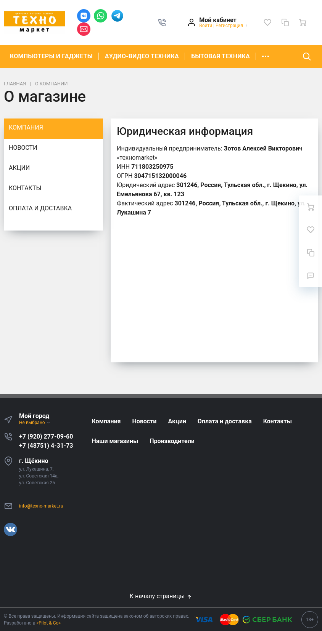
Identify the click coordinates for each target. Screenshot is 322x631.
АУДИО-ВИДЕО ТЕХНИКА (142, 56)
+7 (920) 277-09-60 (46, 436)
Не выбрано (35, 422)
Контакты (25, 188)
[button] (162, 22)
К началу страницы (161, 596)
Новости (23, 147)
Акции (19, 167)
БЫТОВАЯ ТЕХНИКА (220, 56)
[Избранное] (267, 22)
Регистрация (229, 25)
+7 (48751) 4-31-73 (46, 445)
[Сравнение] (285, 22)
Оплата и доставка (40, 208)
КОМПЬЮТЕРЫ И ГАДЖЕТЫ (51, 56)
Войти (205, 25)
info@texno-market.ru (41, 506)
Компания (26, 127)
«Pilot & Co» (49, 623)
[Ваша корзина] (302, 22)
